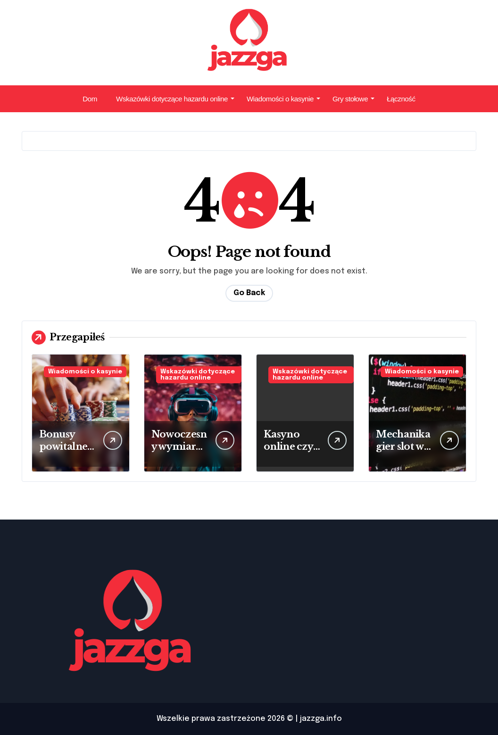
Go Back (249, 293)
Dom (90, 99)
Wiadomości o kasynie (283, 99)
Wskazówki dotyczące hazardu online (175, 99)
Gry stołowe (353, 99)
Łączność (401, 99)
